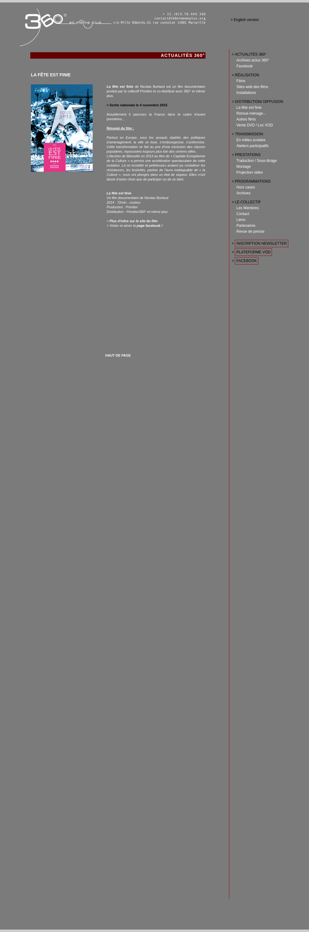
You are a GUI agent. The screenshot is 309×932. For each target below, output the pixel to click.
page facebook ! (150, 225)
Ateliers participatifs (252, 146)
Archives (243, 193)
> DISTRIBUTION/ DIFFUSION (257, 102)
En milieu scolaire (250, 140)
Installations (246, 93)
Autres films (246, 119)
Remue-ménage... (251, 113)
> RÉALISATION (245, 75)
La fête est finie (248, 107)
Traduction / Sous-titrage (256, 161)
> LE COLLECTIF (246, 202)
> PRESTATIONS (246, 155)
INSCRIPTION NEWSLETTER (261, 243)
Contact (242, 214)
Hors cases (245, 187)
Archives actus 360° (252, 60)
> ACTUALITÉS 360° (249, 54)
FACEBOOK (246, 261)
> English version (245, 20)
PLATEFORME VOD (253, 252)
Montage (243, 166)
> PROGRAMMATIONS (251, 181)
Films (240, 81)
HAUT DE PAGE (118, 355)
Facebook (244, 66)
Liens (240, 220)
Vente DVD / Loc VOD (254, 125)
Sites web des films (252, 87)
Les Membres (247, 208)
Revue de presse (250, 231)
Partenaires (245, 225)
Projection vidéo (249, 172)
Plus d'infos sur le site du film (133, 221)
